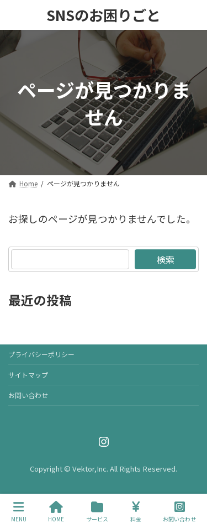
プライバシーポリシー (41, 354)
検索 (165, 259)
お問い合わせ (28, 395)
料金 (135, 511)
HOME (56, 511)
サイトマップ (28, 374)
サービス (97, 511)
